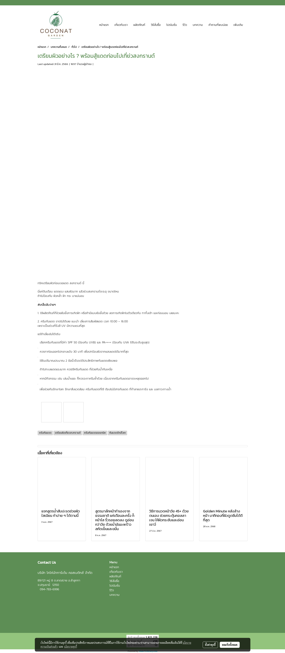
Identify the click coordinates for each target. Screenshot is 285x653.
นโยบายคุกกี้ (70, 646)
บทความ (198, 25)
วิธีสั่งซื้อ (156, 25)
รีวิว (185, 25)
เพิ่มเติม (238, 25)
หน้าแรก (104, 25)
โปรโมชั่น (171, 25)
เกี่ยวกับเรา (121, 25)
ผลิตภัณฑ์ (139, 25)
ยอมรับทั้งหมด (229, 644)
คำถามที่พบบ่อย (218, 25)
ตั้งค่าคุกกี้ (210, 644)
